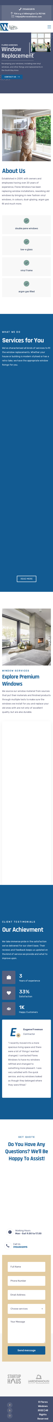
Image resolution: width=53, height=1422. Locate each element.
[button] (26, 579)
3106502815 (28, 9)
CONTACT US (12, 77)
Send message (27, 1350)
